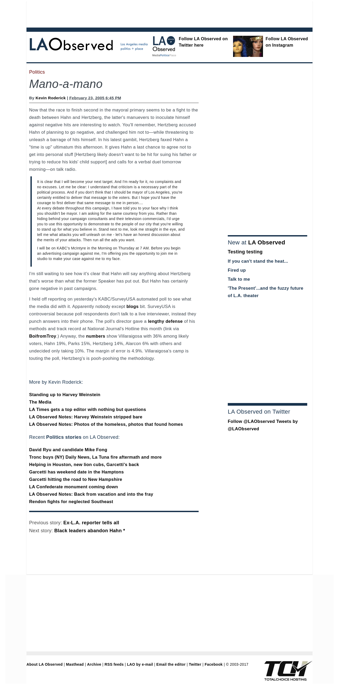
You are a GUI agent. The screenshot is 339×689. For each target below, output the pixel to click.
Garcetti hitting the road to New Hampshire (75, 479)
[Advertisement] (154, 13)
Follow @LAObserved (251, 421)
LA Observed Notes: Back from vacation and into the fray (91, 494)
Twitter (195, 664)
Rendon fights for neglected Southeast (71, 501)
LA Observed (266, 242)
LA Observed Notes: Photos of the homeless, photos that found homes (106, 424)
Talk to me (239, 279)
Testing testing (245, 251)
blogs (132, 306)
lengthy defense (165, 321)
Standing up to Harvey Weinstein (64, 394)
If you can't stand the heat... (258, 261)
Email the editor (170, 664)
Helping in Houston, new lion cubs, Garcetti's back (84, 464)
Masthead (75, 664)
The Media (40, 402)
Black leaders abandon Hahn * (89, 530)
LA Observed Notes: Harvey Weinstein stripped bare (85, 416)
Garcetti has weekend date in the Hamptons (76, 472)
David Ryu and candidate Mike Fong (68, 449)
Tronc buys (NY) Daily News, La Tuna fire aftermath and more (95, 457)
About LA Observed (44, 664)
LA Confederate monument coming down (73, 486)
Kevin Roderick (50, 98)
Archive (94, 664)
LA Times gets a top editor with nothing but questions (87, 409)
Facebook (214, 664)
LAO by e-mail (140, 664)
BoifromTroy (42, 336)
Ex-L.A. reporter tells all (91, 522)
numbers (95, 336)
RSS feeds (114, 664)
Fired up (237, 270)
